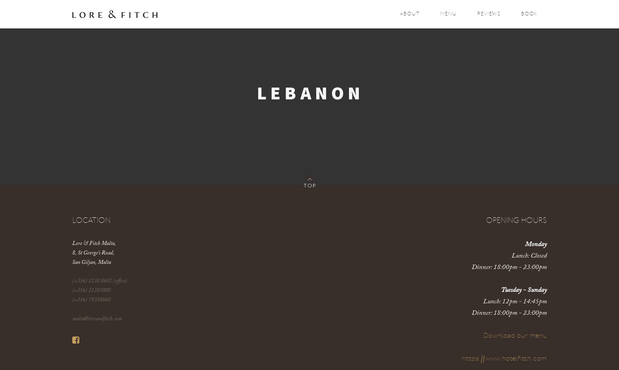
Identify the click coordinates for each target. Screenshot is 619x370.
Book (529, 14)
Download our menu (515, 336)
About (410, 14)
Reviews (489, 14)
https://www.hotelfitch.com (504, 358)
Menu (448, 14)
